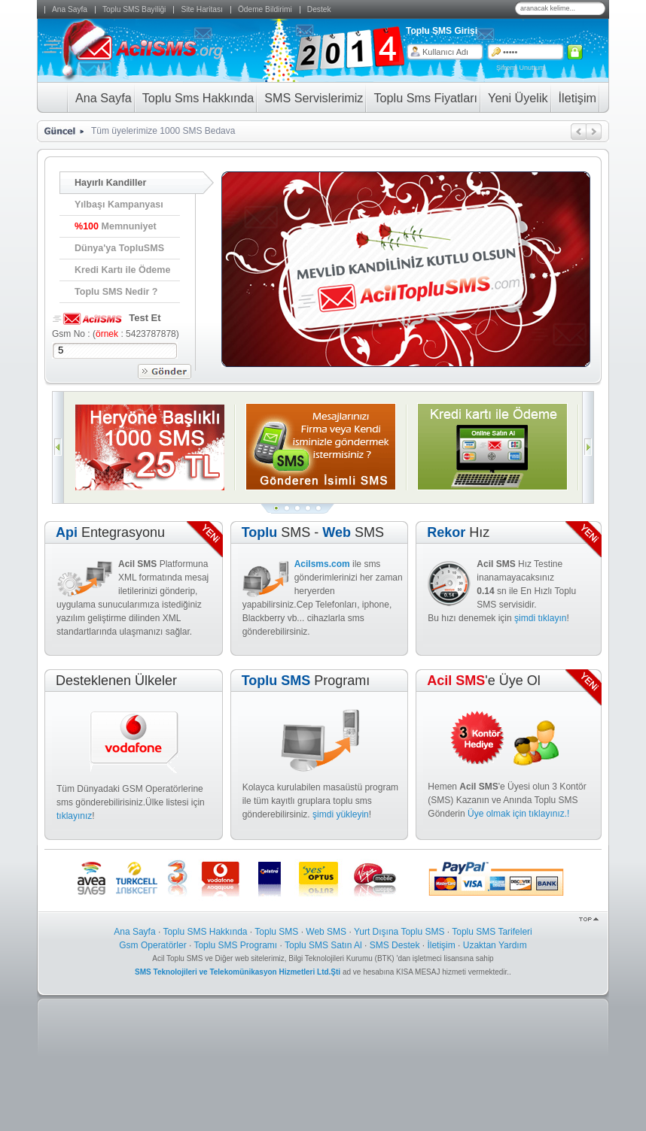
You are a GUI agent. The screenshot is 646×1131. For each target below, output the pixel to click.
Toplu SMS (276, 931)
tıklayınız (74, 816)
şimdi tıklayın (540, 618)
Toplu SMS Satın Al (323, 945)
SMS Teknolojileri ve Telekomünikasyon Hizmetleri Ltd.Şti (239, 972)
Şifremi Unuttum (520, 67)
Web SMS (326, 931)
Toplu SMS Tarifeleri (492, 931)
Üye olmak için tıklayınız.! (518, 813)
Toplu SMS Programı (235, 945)
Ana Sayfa (134, 931)
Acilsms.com (322, 564)
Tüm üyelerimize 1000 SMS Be (153, 131)
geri (579, 131)
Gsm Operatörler (152, 945)
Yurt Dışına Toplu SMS (399, 931)
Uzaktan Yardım (495, 945)
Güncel (58, 131)
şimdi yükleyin (340, 814)
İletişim (441, 945)
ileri (594, 131)
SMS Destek (395, 945)
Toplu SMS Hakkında (205, 931)
